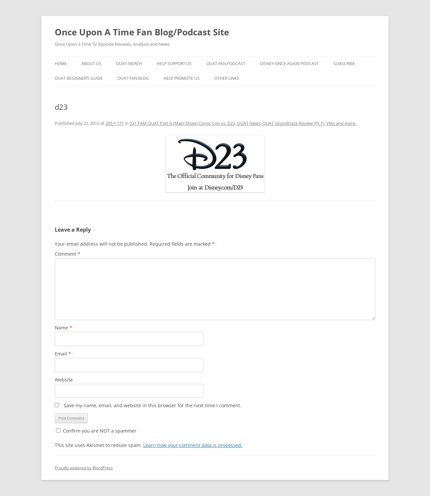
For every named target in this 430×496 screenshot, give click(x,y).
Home (61, 63)
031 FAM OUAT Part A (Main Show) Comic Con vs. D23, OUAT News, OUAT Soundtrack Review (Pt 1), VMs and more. (243, 123)
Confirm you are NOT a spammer (96, 431)
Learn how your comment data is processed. (192, 445)
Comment (67, 254)
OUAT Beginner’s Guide (79, 78)
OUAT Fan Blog (133, 78)
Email (63, 353)
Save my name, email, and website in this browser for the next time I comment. (152, 405)
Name (63, 327)
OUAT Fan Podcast (225, 63)
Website (64, 380)
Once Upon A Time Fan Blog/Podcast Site (142, 32)
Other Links (226, 78)
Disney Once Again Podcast (289, 63)
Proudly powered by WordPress (84, 468)
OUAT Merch (129, 63)
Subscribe (344, 63)
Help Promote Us (182, 78)
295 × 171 (114, 123)
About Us (91, 63)
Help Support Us (174, 63)
